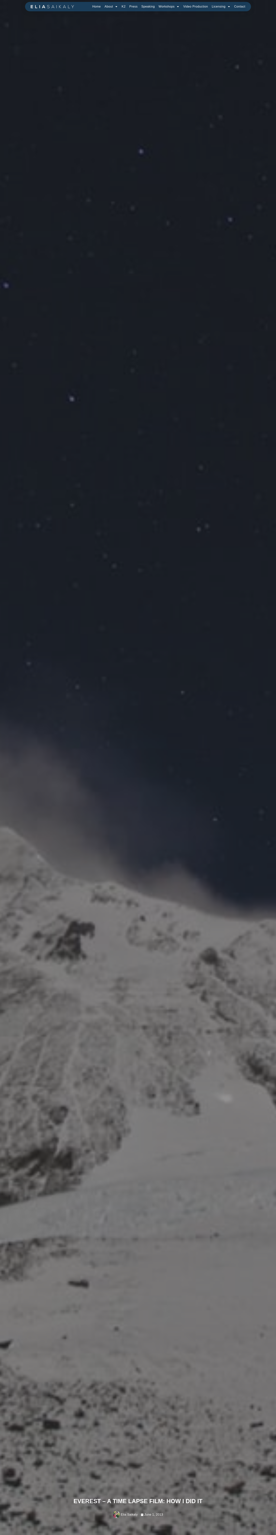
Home (96, 6)
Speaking (148, 6)
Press (133, 6)
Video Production (195, 6)
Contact (239, 6)
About (111, 6)
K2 (124, 6)
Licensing (221, 6)
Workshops (169, 6)
